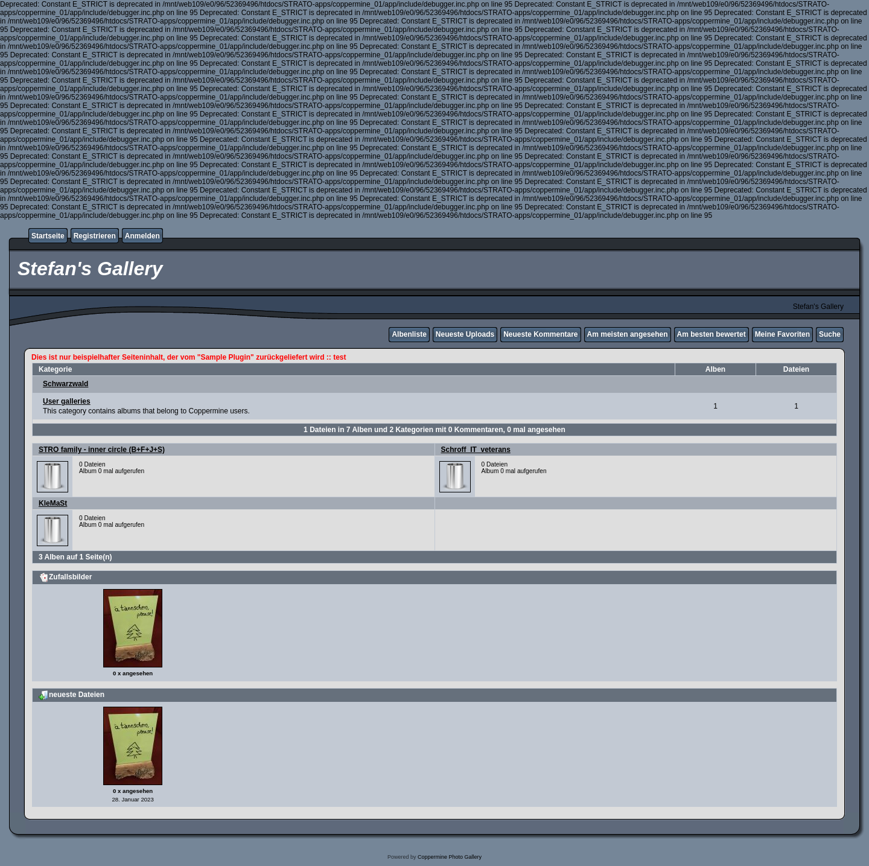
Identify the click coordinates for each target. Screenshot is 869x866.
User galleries (67, 401)
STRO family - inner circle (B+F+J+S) (102, 449)
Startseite (48, 236)
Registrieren (95, 236)
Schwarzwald (65, 384)
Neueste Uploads (465, 334)
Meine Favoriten (782, 334)
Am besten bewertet (711, 334)
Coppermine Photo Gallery (450, 857)
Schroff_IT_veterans (476, 449)
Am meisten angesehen (627, 334)
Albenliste (409, 334)
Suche (830, 334)
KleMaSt (53, 503)
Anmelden (142, 236)
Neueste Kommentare (540, 334)
